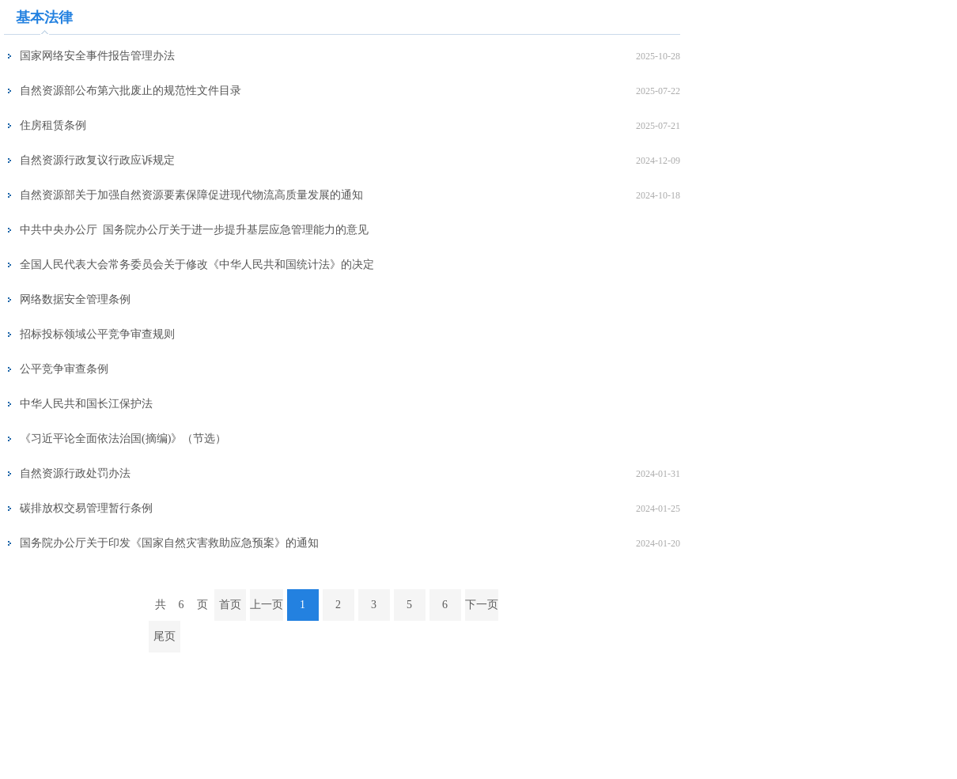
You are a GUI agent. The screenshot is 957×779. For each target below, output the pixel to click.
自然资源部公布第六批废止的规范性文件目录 (130, 90)
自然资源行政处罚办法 (75, 473)
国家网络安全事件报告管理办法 (97, 56)
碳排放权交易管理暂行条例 (86, 508)
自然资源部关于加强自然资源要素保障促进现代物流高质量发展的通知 (191, 195)
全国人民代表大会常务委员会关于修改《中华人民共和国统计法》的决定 (197, 264)
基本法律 (44, 17)
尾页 (164, 636)
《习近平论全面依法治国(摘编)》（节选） (123, 438)
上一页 (266, 605)
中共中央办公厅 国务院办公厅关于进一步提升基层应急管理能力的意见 (194, 230)
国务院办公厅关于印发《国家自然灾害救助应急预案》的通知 (169, 543)
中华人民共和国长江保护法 (86, 404)
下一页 (481, 605)
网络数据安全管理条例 (75, 299)
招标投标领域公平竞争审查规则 (97, 334)
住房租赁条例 (53, 125)
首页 (230, 605)
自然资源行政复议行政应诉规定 (97, 160)
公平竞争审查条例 (64, 369)
